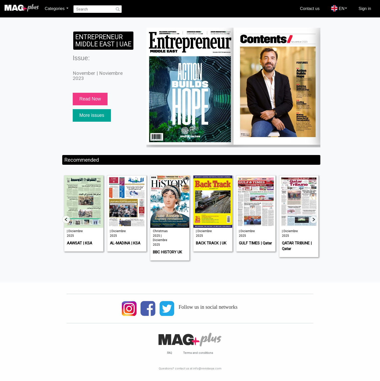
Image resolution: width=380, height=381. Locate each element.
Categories (56, 8)
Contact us (310, 8)
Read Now (90, 99)
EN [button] (339, 8)
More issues (91, 115)
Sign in (364, 8)
